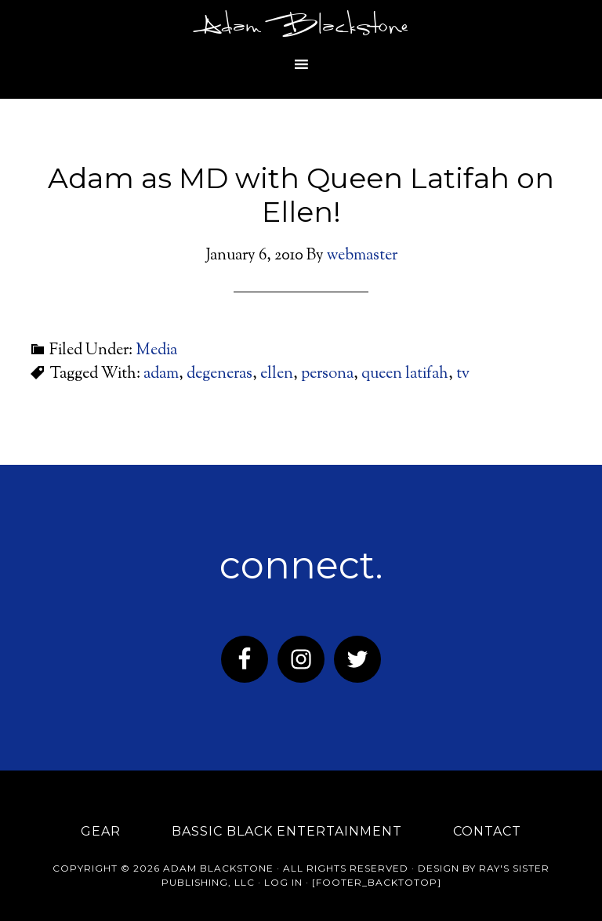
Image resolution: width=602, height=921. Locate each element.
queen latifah (404, 374)
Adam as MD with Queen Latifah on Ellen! (301, 195)
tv (463, 374)
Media (156, 350)
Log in (283, 882)
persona (327, 374)
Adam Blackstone (301, 27)
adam (161, 374)
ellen (276, 374)
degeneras (219, 374)
